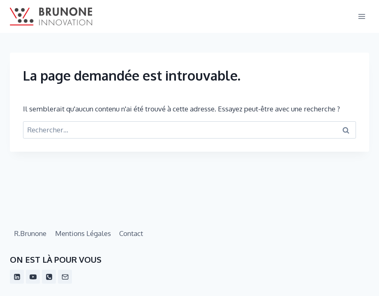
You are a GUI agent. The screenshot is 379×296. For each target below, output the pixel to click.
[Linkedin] (17, 277)
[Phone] (49, 277)
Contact (131, 233)
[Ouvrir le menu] (361, 16)
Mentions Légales (83, 233)
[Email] (65, 277)
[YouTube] (33, 277)
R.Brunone (30, 233)
